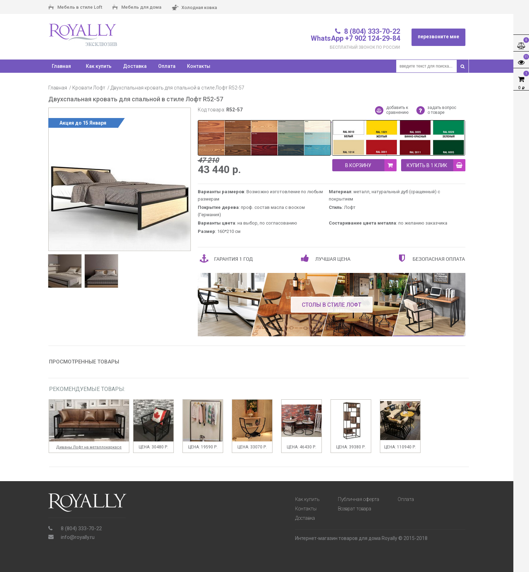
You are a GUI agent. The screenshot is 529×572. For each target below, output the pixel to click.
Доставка (135, 66)
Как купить (99, 66)
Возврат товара (354, 508)
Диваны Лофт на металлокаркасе (89, 447)
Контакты (198, 66)
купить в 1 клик (436, 165)
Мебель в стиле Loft (75, 7)
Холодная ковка (194, 8)
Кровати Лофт (88, 88)
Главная (57, 88)
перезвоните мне (438, 36)
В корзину (371, 165)
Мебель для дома (136, 7)
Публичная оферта (358, 499)
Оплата (167, 66)
